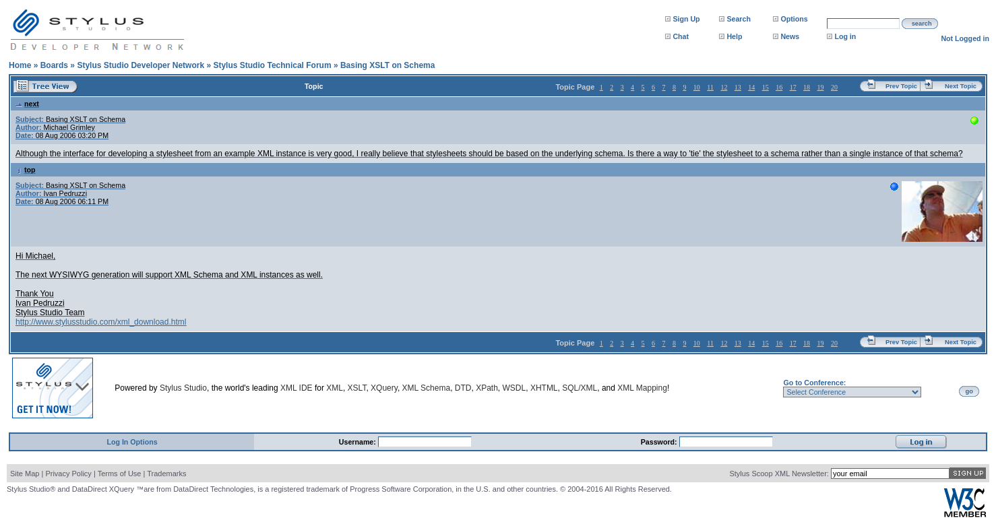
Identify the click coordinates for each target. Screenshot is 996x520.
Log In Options (131, 442)
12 (723, 87)
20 (834, 87)
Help (734, 36)
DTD (463, 388)
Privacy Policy (68, 473)
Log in (845, 36)
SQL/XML (579, 388)
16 (779, 87)
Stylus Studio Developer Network (140, 65)
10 (696, 87)
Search (738, 19)
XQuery (384, 388)
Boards (54, 65)
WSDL (514, 388)
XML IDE (296, 388)
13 (738, 87)
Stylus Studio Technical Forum (272, 65)
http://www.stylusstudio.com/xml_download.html (100, 322)
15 (765, 87)
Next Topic (960, 86)
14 (751, 87)
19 (820, 87)
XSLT (357, 388)
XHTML (544, 388)
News (789, 36)
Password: (660, 442)
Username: (358, 442)
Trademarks (166, 473)
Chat (681, 36)
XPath (487, 388)
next (27, 104)
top (25, 170)
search (922, 23)
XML (334, 388)
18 (806, 87)
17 (793, 87)
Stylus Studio (183, 388)
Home (20, 65)
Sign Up (686, 19)
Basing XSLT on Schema (387, 65)
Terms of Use (120, 473)
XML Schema (426, 388)
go (969, 391)
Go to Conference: (814, 383)
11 (710, 87)
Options (793, 19)
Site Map (24, 473)
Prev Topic (901, 86)
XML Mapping (642, 388)
